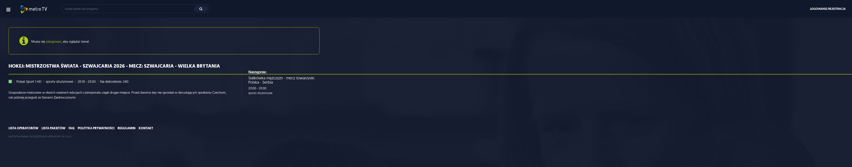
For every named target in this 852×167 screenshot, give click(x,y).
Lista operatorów (23, 128)
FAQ (72, 128)
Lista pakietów (53, 128)
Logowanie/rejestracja (828, 9)
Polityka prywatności (96, 128)
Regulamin (126, 128)
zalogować (53, 41)
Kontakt (146, 128)
